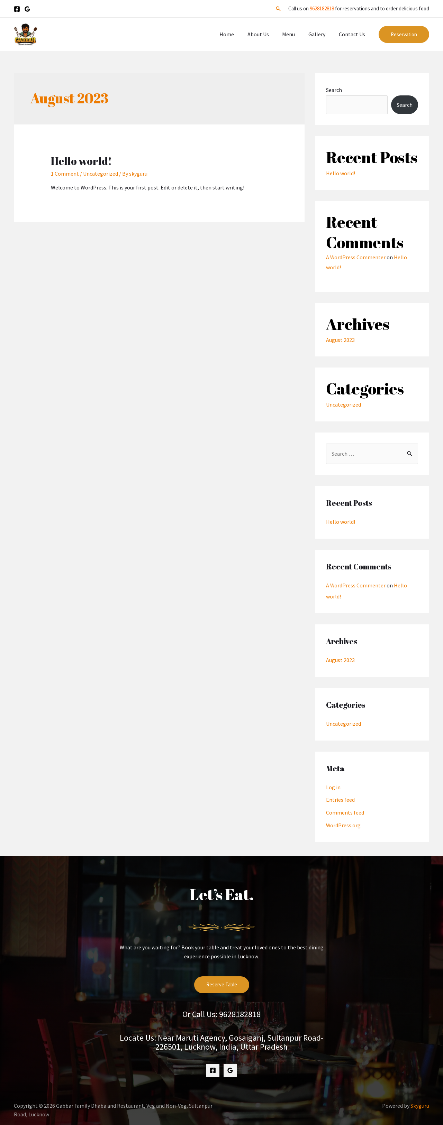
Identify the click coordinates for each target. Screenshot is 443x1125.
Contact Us (353, 34)
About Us (266, 34)
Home (237, 34)
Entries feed (340, 797)
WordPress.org (343, 822)
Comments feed (345, 810)
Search (334, 89)
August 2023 (340, 339)
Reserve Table (221, 981)
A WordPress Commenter (356, 257)
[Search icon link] (278, 9)
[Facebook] (17, 9)
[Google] (27, 9)
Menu (294, 34)
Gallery (320, 34)
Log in (333, 785)
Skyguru (419, 1102)
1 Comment (65, 173)
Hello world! (81, 161)
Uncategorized (100, 173)
